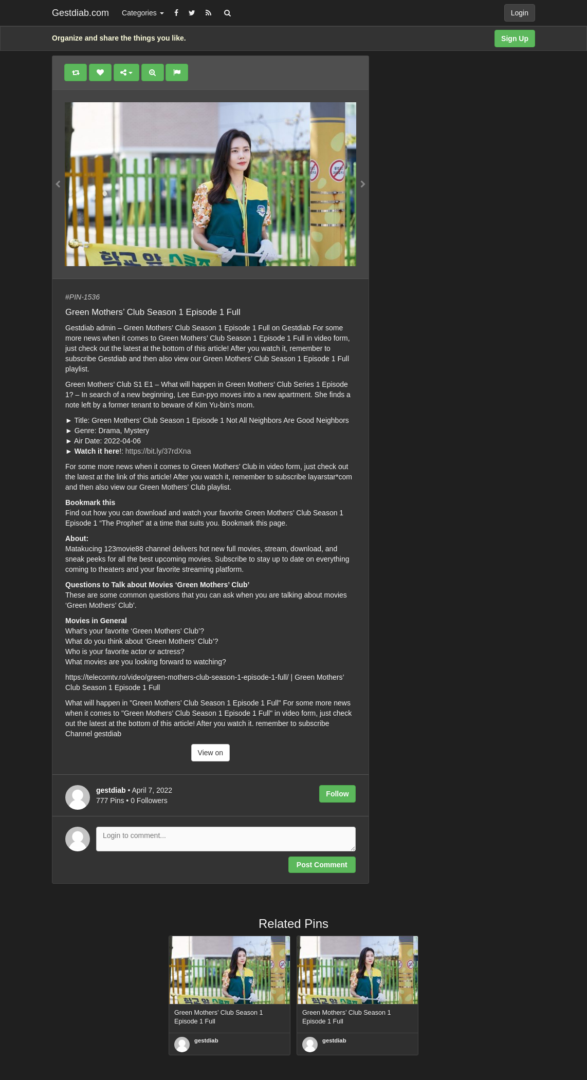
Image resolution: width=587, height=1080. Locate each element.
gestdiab (206, 1040)
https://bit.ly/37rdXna (158, 451)
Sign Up (514, 38)
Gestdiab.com (80, 13)
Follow (337, 794)
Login (519, 13)
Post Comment (322, 865)
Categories (143, 13)
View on (211, 753)
